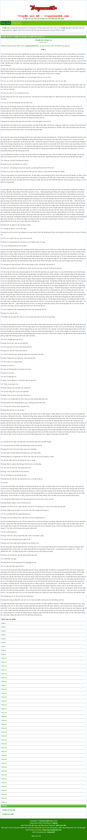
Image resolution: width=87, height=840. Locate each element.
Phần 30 (4, 736)
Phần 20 (4, 697)
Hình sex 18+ (61, 825)
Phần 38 (4, 767)
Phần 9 (3, 654)
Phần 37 (4, 763)
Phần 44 (4, 790)
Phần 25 (4, 716)
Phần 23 (4, 709)
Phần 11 (4, 662)
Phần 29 (4, 732)
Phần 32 (4, 744)
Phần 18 (4, 689)
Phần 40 (4, 775)
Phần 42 (4, 783)
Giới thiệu (16, 23)
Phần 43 (4, 786)
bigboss (52, 836)
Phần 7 (3, 646)
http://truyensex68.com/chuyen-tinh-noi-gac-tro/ (43, 133)
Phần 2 (3, 627)
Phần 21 (4, 701)
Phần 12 (4, 666)
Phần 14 (4, 674)
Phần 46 (4, 798)
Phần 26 (4, 720)
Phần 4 (3, 635)
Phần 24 (4, 712)
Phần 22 (4, 705)
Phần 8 (3, 650)
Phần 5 (3, 639)
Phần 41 (4, 779)
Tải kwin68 (45, 836)
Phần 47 (4, 802)
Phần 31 (4, 740)
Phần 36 (4, 759)
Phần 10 (4, 658)
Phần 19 (4, 693)
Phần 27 (4, 724)
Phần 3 (3, 631)
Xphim (55, 823)
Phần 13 (4, 670)
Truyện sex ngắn (8, 814)
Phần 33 (4, 748)
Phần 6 (3, 642)
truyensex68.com (46, 821)
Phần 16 (4, 681)
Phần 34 (4, 751)
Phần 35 (4, 755)
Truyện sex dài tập (8, 810)
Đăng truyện (5, 23)
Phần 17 (4, 685)
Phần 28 (4, 728)
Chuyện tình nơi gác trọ (43, 40)
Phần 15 (4, 678)
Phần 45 (4, 794)
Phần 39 (4, 771)
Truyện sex (6, 28)
